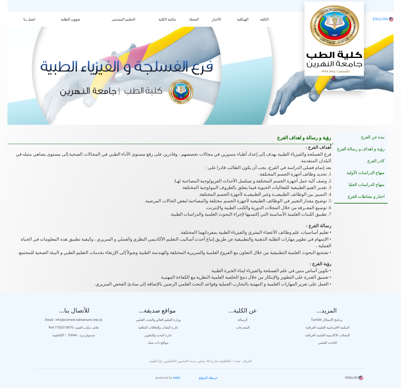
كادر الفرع (376, 161)
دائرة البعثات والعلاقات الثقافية (158, 327)
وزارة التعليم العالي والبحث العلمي (158, 320)
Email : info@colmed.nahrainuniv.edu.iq (73, 320)
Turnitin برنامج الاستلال (327, 320)
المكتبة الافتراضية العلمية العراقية (327, 327)
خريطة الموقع (208, 378)
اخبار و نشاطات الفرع (366, 196)
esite (176, 378)
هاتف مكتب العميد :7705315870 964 (73, 327)
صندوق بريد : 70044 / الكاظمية (73, 335)
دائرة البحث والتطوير (158, 335)
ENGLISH (383, 19)
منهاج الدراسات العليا (367, 184)
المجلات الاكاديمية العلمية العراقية (327, 335)
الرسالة (243, 320)
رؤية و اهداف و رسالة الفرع (361, 149)
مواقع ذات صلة (158, 343)
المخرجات (243, 327)
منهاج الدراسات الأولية (366, 173)
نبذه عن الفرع (373, 137)
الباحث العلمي (327, 343)
